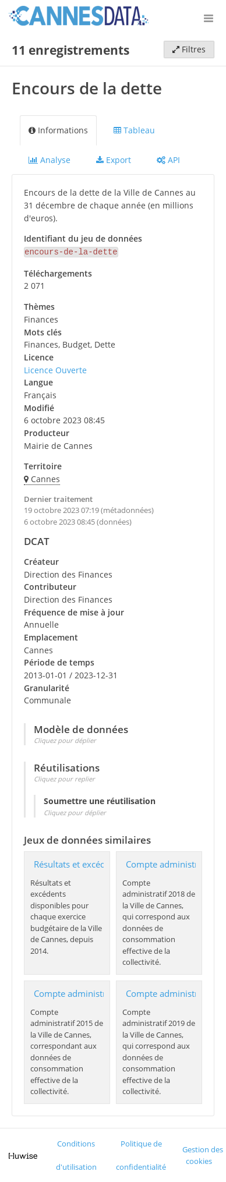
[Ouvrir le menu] (208, 17)
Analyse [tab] (49, 159)
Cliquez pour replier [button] (64, 777)
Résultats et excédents (78, 863)
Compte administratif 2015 (88, 992)
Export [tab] (113, 159)
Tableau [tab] (134, 130)
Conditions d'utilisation (76, 1154)
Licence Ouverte (55, 368)
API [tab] (168, 159)
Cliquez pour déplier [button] (65, 739)
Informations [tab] (58, 130)
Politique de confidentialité (141, 1154)
